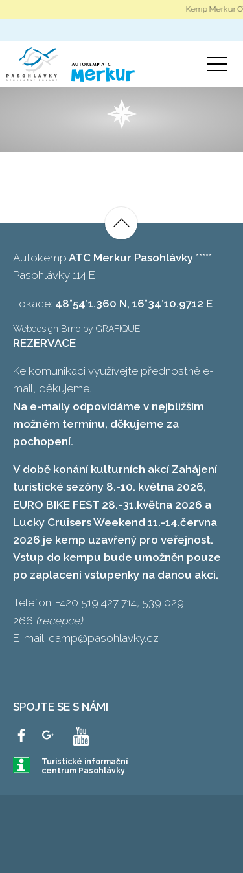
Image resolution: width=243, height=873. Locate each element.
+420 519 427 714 (96, 602)
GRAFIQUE (118, 329)
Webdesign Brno (46, 329)
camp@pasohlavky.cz (104, 638)
